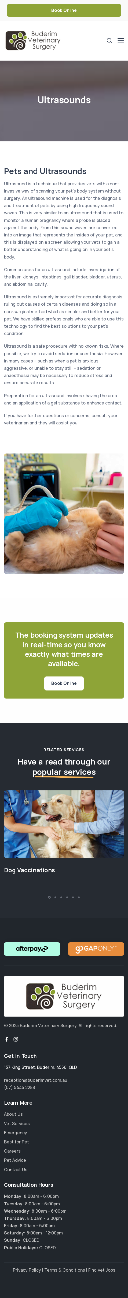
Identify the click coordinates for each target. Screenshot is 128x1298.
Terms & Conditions (64, 1270)
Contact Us (15, 1170)
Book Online (64, 10)
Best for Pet (16, 1142)
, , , (40, 1067)
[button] (49, 897)
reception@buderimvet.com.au (35, 1080)
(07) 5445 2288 (19, 1087)
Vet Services (17, 1123)
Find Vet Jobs (101, 1270)
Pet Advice (15, 1160)
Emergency (15, 1133)
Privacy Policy (27, 1270)
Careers (12, 1151)
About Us (13, 1114)
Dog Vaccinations (29, 870)
